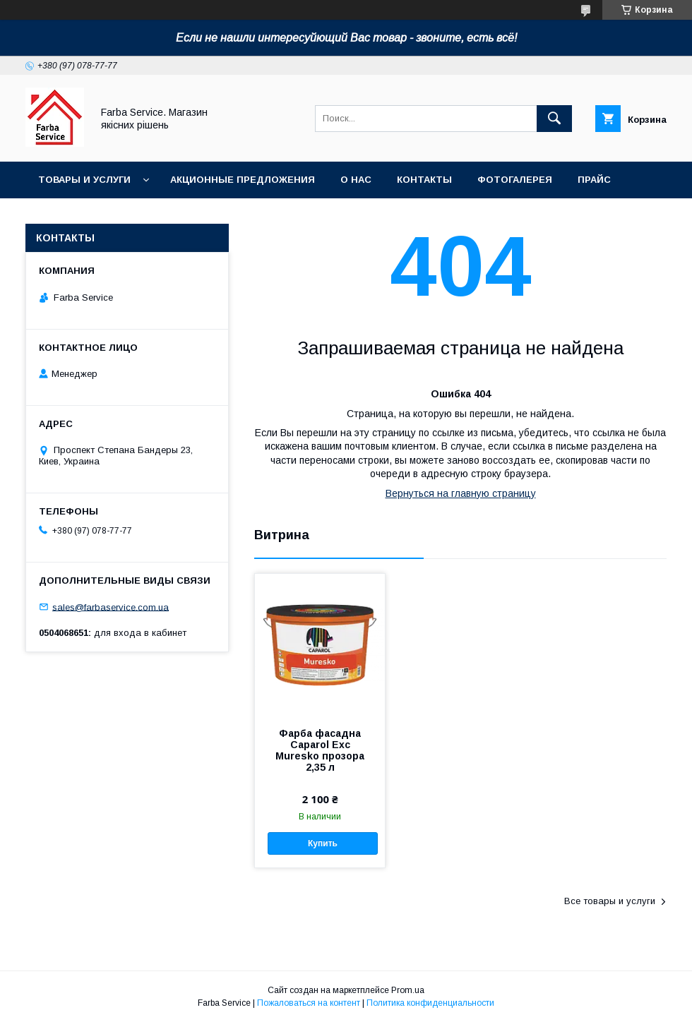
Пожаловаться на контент (308, 1003)
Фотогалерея (514, 179)
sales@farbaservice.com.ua (110, 606)
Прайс (594, 179)
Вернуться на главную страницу (461, 493)
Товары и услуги (84, 179)
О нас (355, 179)
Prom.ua (407, 990)
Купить (323, 843)
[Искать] (554, 118)
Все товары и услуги (609, 901)
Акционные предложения (242, 179)
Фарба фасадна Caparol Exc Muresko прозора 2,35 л (319, 750)
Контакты (424, 179)
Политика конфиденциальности (430, 1003)
